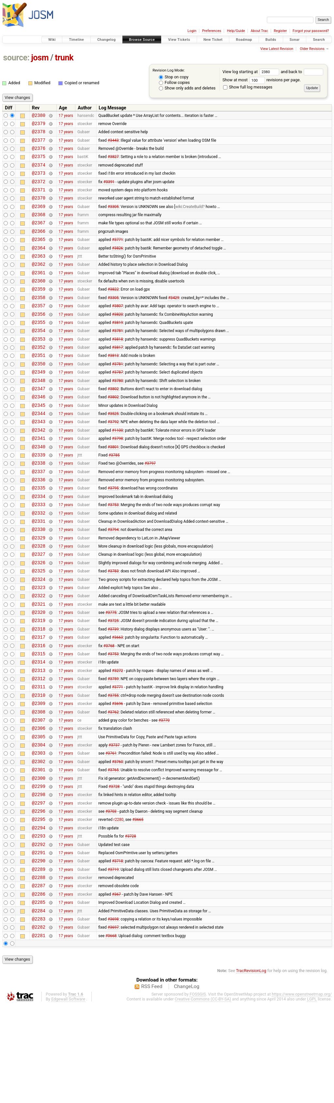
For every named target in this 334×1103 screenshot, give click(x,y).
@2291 (38, 940)
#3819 (117, 347)
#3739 (113, 690)
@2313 (38, 737)
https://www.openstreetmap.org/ (302, 1092)
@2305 (38, 811)
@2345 (38, 440)
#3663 (117, 699)
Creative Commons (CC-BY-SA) (203, 1097)
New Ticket (213, 40)
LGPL (312, 1097)
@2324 (38, 635)
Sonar (295, 40)
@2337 (38, 514)
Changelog (106, 40)
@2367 (38, 236)
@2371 (38, 199)
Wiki (52, 40)
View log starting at (251, 71)
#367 (116, 986)
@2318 (38, 690)
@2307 (38, 792)
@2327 (38, 607)
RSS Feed (151, 1084)
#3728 (114, 866)
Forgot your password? (311, 31)
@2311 (38, 755)
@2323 (38, 644)
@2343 (38, 459)
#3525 (113, 449)
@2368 (38, 227)
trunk (64, 57)
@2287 (38, 977)
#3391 (108, 190)
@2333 (38, 551)
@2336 (38, 523)
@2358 (38, 320)
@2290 (38, 950)
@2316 (38, 709)
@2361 (38, 292)
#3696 (117, 774)
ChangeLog (186, 1084)
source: (16, 57)
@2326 (38, 616)
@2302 (38, 839)
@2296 (38, 894)
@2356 (38, 338)
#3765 (113, 848)
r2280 (119, 903)
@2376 (38, 153)
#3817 (117, 375)
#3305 (113, 218)
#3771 (117, 255)
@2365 (38, 255)
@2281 (38, 1033)
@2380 (38, 116)
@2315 (38, 718)
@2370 (38, 208)
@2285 (38, 996)
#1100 (117, 468)
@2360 (38, 301)
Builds (271, 40)
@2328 (38, 598)
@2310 (38, 764)
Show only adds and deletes (187, 88)
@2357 (38, 329)
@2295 (38, 903)
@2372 (38, 190)
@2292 (38, 931)
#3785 (114, 495)
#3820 (117, 338)
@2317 (38, 699)
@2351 (38, 384)
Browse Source (142, 40)
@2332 (38, 561)
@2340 (38, 487)
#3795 (113, 533)
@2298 (38, 875)
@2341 (38, 477)
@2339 (38, 496)
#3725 (113, 681)
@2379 (38, 125)
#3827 (113, 162)
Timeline (76, 40)
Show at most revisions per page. (261, 79)
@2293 (38, 922)
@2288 (38, 968)
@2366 (38, 246)
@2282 (38, 1024)
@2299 (38, 866)
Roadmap (244, 40)
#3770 (164, 792)
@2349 (38, 403)
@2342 (38, 468)
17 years (65, 116)
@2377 (38, 144)
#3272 (117, 736)
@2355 (38, 347)
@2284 (38, 1005)
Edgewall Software (68, 1097)
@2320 (38, 672)
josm (40, 57)
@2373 (38, 181)
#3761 (110, 829)
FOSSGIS (198, 1092)
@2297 (38, 885)
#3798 (117, 477)
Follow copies (174, 82)
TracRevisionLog (251, 1068)
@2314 (38, 727)
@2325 (38, 625)
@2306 (38, 801)
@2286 (38, 987)
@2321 (38, 663)
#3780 (117, 412)
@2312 (38, 746)
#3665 (138, 903)
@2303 (38, 829)
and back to (302, 71)
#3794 (113, 579)
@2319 (38, 681)
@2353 (38, 366)
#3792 (113, 458)
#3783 (113, 625)
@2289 (38, 959)
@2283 (38, 1015)
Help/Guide (236, 31)
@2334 (38, 542)
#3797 (150, 505)
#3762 (113, 783)
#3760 (117, 838)
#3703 (110, 894)
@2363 (38, 273)
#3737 (114, 820)
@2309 (38, 774)
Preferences (211, 31)
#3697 (113, 1024)
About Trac (259, 31)
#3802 (113, 421)
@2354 (38, 357)
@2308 (38, 783)
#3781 (117, 357)
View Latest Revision (276, 49)
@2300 (38, 857)
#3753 (113, 551)
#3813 (113, 384)
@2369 (38, 218)
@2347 (38, 422)
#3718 (117, 950)
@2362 (38, 283)
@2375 (38, 162)
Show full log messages (247, 87)
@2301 (38, 848)
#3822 (113, 310)
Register (280, 31)
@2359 (38, 310)
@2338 (38, 505)
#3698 (113, 1014)
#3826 (117, 264)
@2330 (38, 579)
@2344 (38, 449)
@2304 (38, 820)
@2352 (38, 375)
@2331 (38, 570)
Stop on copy (174, 76)
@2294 (38, 913)
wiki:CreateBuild (189, 218)
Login (192, 31)
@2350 (38, 394)
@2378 (38, 134)
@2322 (38, 653)
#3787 (117, 403)
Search (319, 40)
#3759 (113, 746)
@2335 (38, 533)
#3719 (113, 959)
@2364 (38, 264)
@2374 (38, 171)
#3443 (113, 143)
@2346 (38, 431)
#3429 (173, 319)
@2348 (38, 412)
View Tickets (179, 40)
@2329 (38, 588)
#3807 (117, 329)
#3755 (113, 764)
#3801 (113, 486)
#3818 (117, 366)
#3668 (110, 1033)
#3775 (110, 672)
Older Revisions (312, 49)
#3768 (108, 709)
